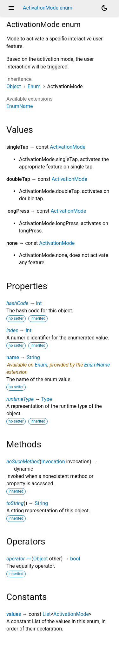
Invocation (53, 462)
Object (13, 86)
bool (75, 559)
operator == (18, 559)
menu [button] (11, 8)
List (47, 614)
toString (14, 503)
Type (46, 399)
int (39, 303)
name (12, 357)
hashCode (17, 303)
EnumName (19, 106)
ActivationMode (67, 147)
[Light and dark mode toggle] (104, 8)
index (12, 330)
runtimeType (20, 399)
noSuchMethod (23, 462)
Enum (34, 86)
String (33, 357)
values (13, 614)
